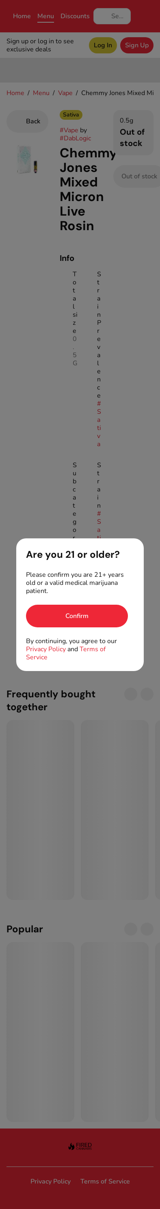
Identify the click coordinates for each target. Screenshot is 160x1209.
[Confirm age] (77, 616)
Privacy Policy (46, 649)
